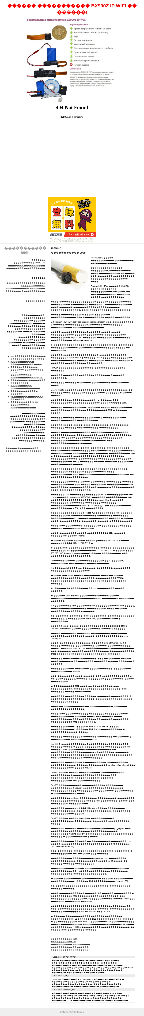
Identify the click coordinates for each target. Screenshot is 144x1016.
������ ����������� (21, 448)
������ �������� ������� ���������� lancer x (27, 369)
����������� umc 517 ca (29, 263)
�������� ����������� (26, 265)
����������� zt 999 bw (66, 927)
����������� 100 (63, 942)
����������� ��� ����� (114, 699)
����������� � (62, 788)
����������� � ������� (69, 950)
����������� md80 (64, 939)
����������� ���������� (103, 788)
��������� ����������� (25, 268)
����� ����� (35, 301)
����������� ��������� (25, 283)
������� (38, 260)
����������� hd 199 (24, 402)
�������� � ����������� (25, 291)
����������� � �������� (25, 288)
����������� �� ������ (69, 947)
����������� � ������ (23, 451)
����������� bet (33, 286)
